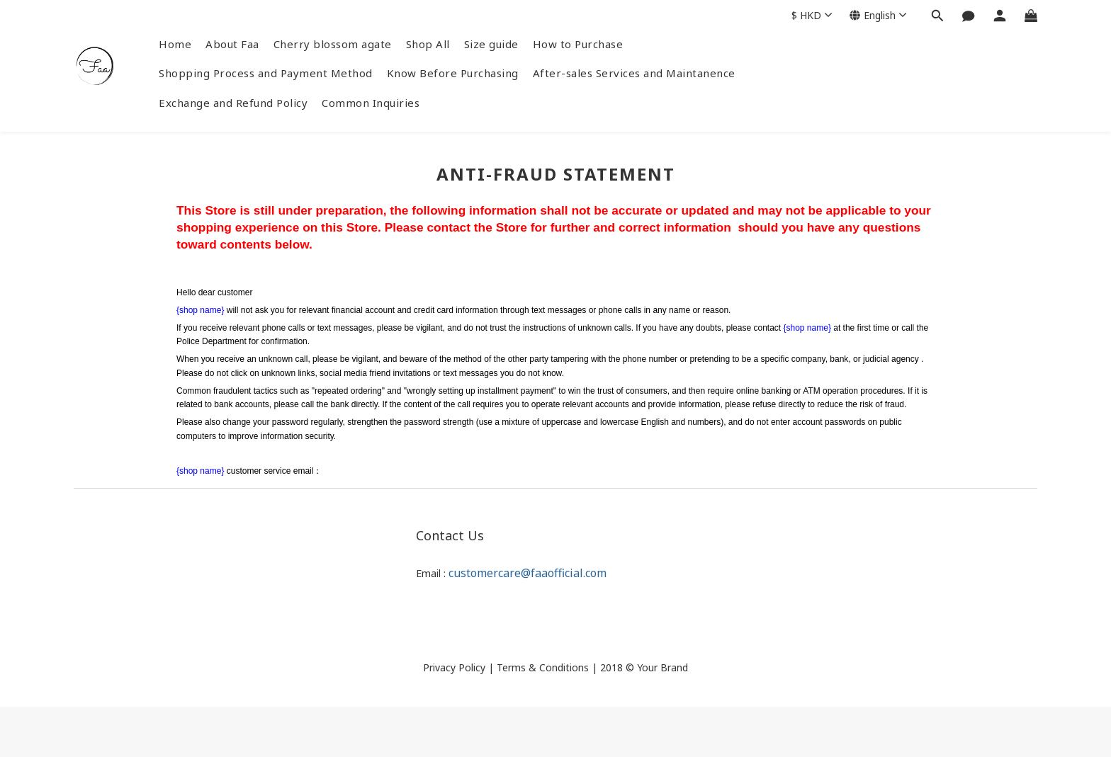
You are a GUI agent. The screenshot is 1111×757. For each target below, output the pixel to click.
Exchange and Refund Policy (233, 103)
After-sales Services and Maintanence (634, 73)
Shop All (428, 44)
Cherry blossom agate (332, 44)
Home (175, 44)
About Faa (232, 44)
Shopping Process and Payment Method (266, 73)
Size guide (491, 44)
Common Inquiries (370, 103)
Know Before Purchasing (453, 73)
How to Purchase (578, 44)
